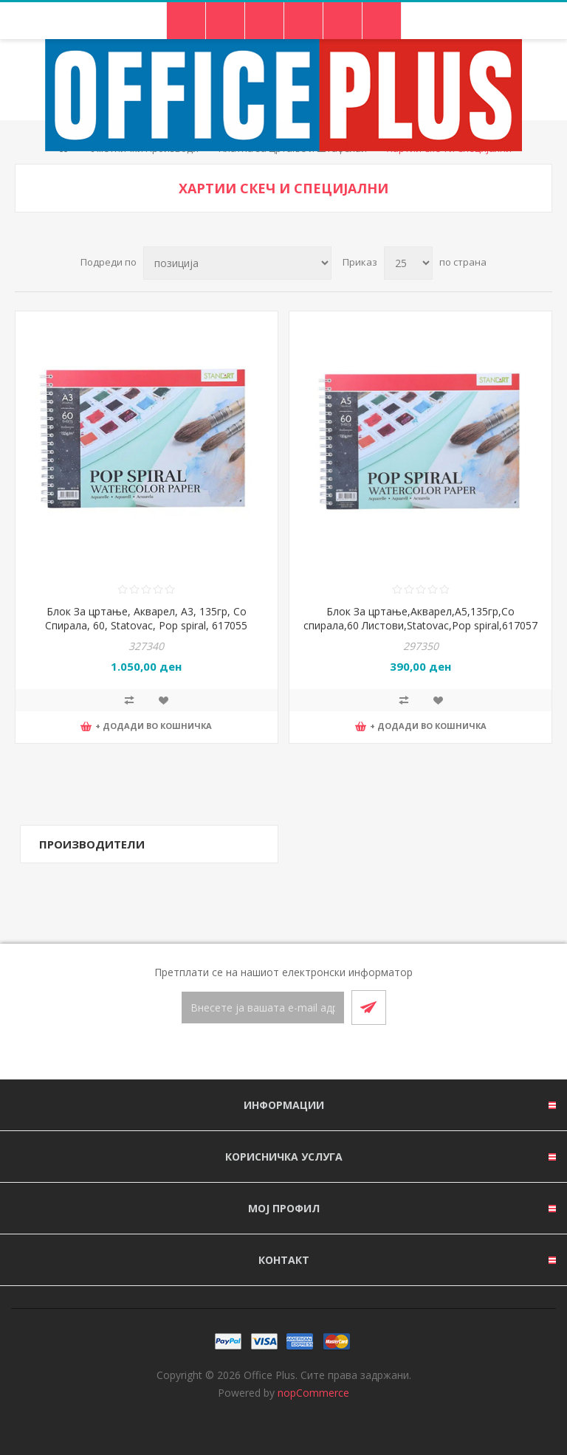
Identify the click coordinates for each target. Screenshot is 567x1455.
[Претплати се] (263, 1007)
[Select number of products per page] (408, 263)
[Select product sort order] (237, 263)
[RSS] (301, 1053)
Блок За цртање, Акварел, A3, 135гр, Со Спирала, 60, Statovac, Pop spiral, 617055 (146, 618)
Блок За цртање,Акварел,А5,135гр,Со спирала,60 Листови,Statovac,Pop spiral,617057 (420, 618)
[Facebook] (266, 1053)
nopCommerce (313, 1393)
